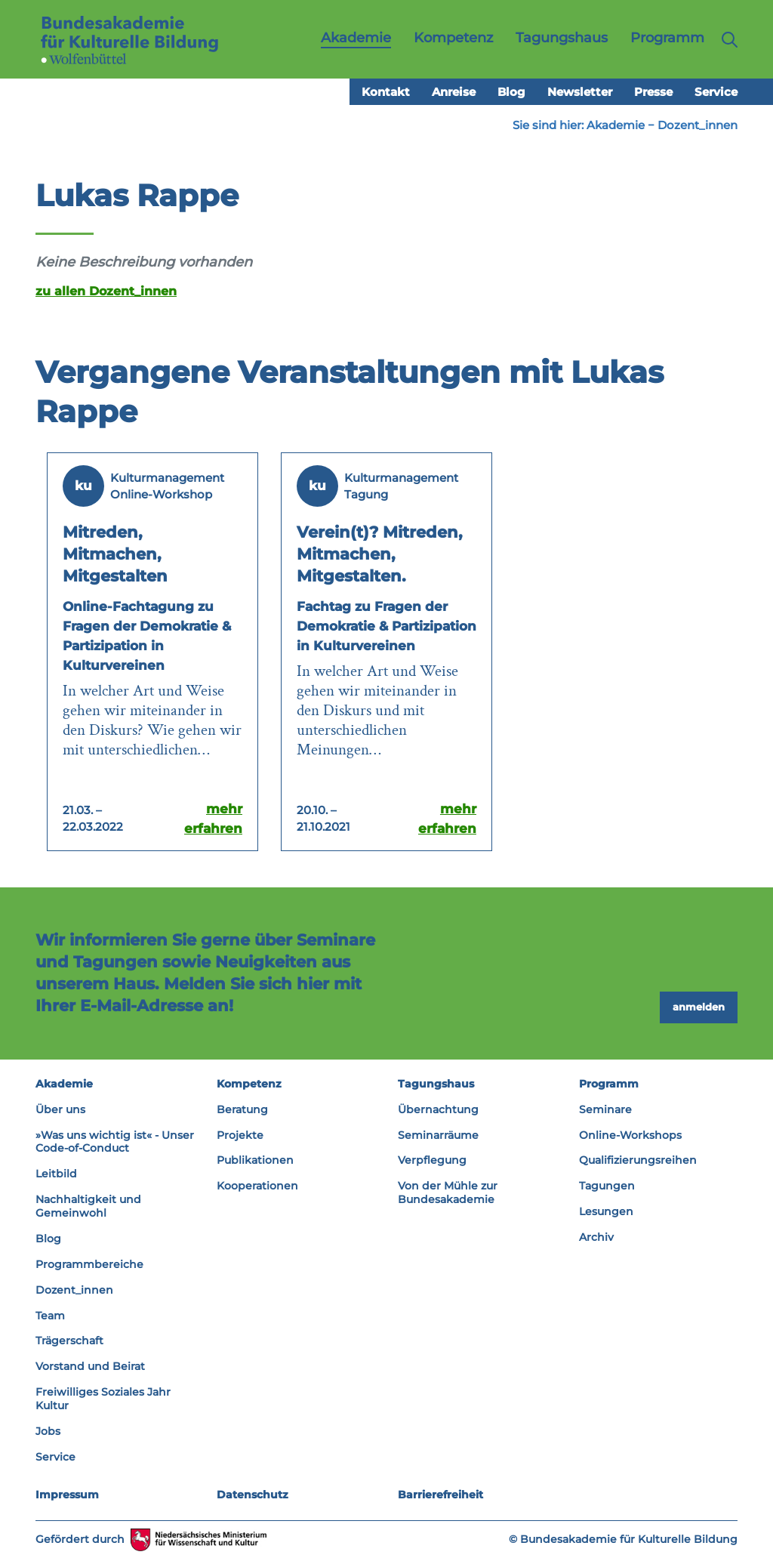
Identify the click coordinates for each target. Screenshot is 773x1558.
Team (50, 1315)
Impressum (67, 1494)
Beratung (242, 1109)
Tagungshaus (436, 1084)
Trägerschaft (69, 1340)
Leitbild (56, 1173)
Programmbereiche (89, 1264)
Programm (609, 1084)
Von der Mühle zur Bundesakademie (447, 1192)
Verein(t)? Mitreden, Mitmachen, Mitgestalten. (380, 554)
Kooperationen (257, 1185)
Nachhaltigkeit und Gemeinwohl (88, 1206)
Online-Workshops (630, 1135)
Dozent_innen (698, 125)
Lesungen (606, 1211)
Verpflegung (432, 1160)
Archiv (596, 1237)
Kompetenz (249, 1084)
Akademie (616, 125)
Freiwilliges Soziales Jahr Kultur (103, 1398)
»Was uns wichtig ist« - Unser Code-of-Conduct (114, 1141)
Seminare (605, 1109)
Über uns (60, 1109)
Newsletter (579, 92)
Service (716, 92)
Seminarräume (438, 1135)
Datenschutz (252, 1494)
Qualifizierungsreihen (638, 1160)
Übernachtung (438, 1109)
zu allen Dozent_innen (106, 290)
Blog (511, 92)
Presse (653, 92)
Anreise (454, 92)
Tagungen (607, 1185)
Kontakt (386, 92)
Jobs (47, 1431)
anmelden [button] (699, 1007)
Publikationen (255, 1160)
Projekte (240, 1135)
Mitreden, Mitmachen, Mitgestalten (115, 554)
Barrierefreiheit (440, 1494)
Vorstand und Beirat (90, 1366)
